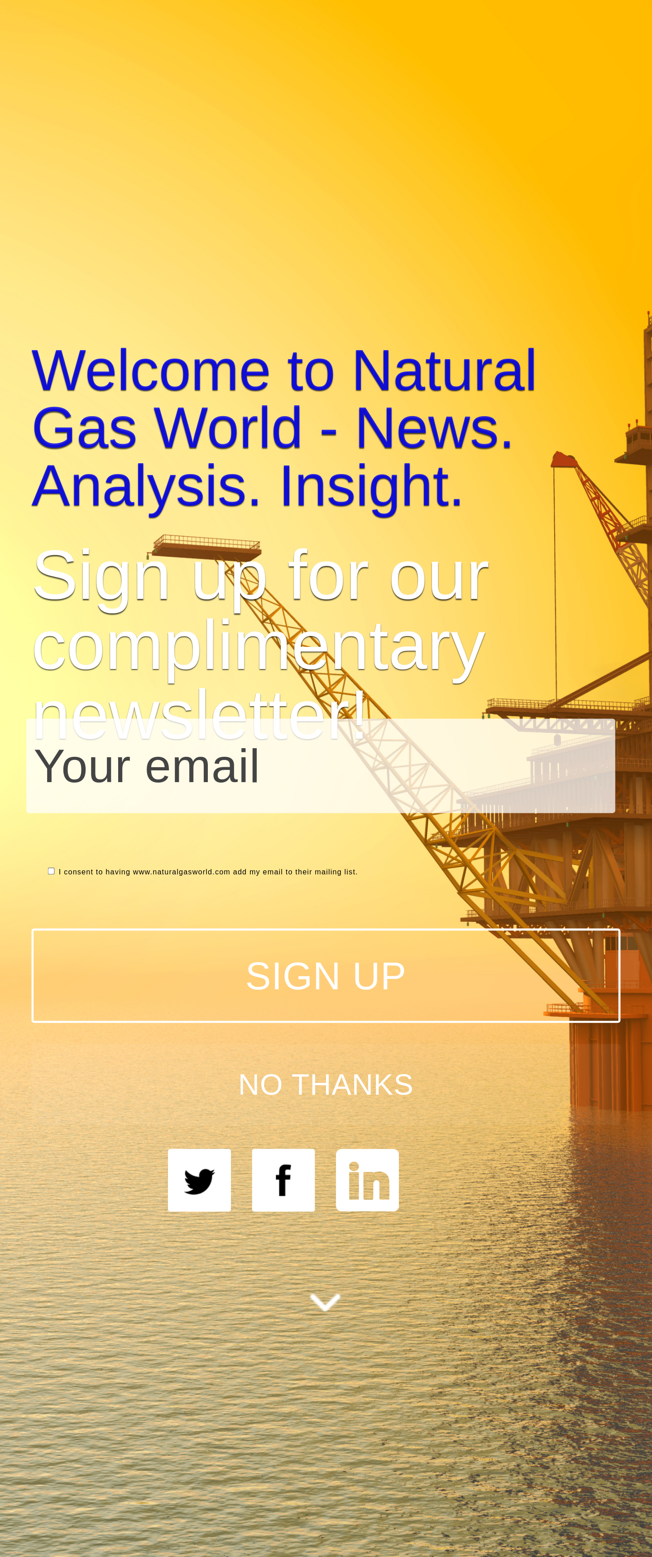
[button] (326, 427)
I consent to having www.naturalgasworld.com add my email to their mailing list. (203, 872)
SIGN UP (326, 975)
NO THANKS (326, 1084)
